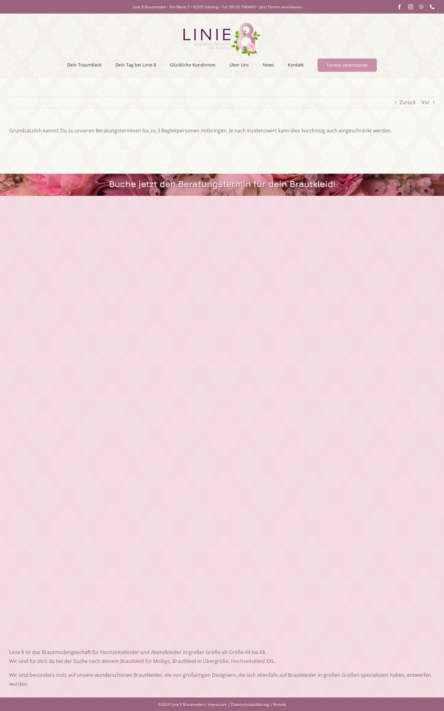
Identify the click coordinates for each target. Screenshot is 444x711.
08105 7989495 (242, 7)
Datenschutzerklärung (250, 704)
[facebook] (399, 6)
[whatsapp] (421, 6)
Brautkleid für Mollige (145, 661)
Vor (425, 102)
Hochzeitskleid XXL (252, 661)
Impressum (217, 704)
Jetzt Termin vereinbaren (280, 7)
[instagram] (410, 6)
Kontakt (279, 704)
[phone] (432, 6)
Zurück (408, 102)
